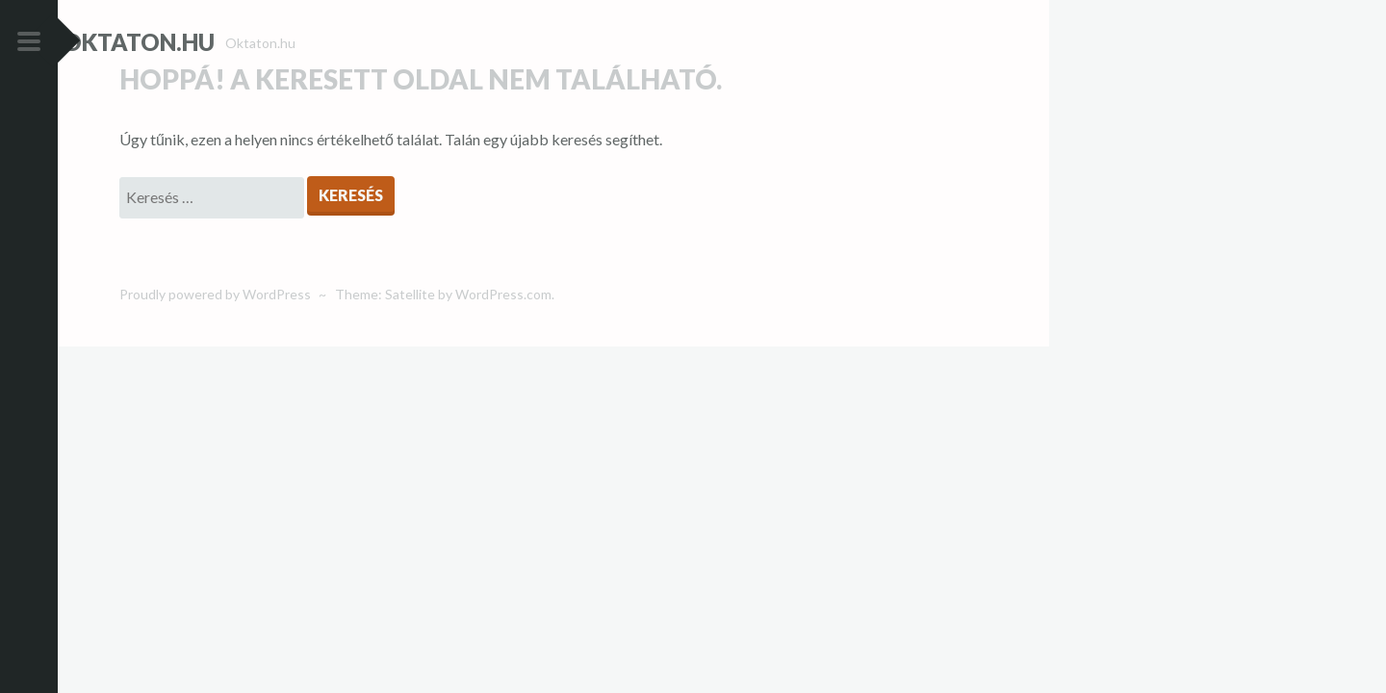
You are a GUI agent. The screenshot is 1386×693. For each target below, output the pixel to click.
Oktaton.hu (195, 42)
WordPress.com (503, 328)
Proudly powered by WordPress (215, 328)
